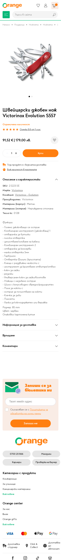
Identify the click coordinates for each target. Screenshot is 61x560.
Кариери (16, 462)
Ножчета (34, 24)
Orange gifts (10, 519)
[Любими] (38, 5)
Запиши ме (31, 423)
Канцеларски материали (16, 489)
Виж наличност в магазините (20, 169)
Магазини (46, 453)
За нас (6, 509)
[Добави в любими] (54, 140)
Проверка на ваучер (46, 462)
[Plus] (16, 153)
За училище (9, 484)
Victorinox (17, 190)
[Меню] (6, 14)
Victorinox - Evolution (27, 194)
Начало (6, 24)
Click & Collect (31, 546)
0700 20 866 (16, 453)
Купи (40, 153)
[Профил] (45, 5)
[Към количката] (54, 5)
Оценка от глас (30, 129)
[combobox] (30, 14)
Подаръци (19, 24)
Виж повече (8, 494)
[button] (29, 96)
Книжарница (10, 478)
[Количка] (54, 5)
